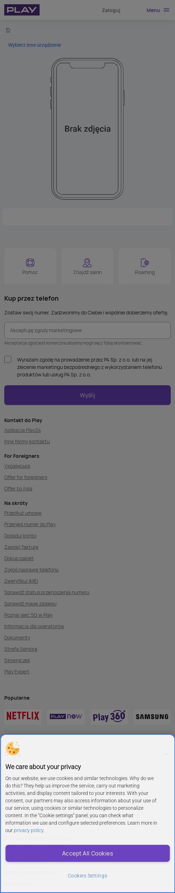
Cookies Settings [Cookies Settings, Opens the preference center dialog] (87, 875)
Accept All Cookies (87, 853)
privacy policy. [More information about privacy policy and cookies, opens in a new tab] (29, 830)
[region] (87, 813)
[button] (12, 748)
